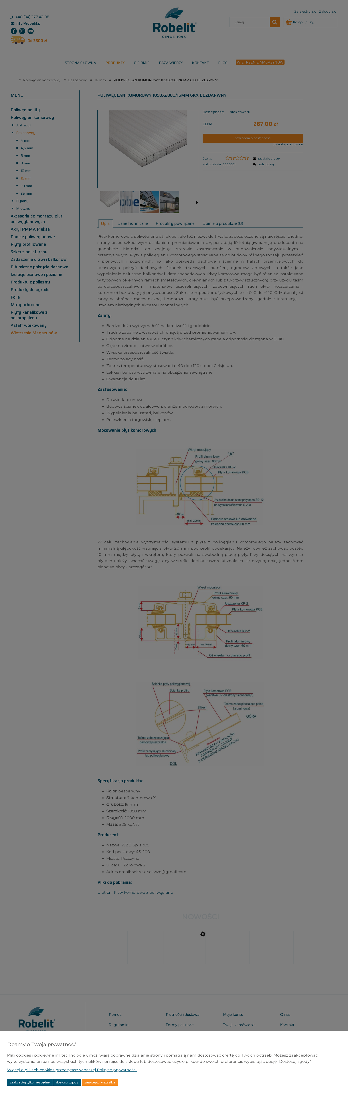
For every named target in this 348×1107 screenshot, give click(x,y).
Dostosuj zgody (67, 1082)
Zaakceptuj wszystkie (100, 1082)
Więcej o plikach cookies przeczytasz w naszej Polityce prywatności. (73, 1069)
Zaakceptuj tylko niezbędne (30, 1082)
